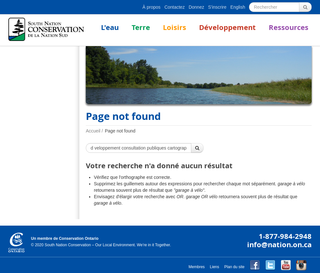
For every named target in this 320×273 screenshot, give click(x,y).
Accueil (93, 130)
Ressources (288, 27)
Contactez (175, 7)
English (237, 7)
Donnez (196, 7)
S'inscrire (217, 7)
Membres (197, 267)
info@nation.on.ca (279, 244)
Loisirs (174, 27)
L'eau (110, 27)
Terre (141, 27)
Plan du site (234, 267)
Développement (227, 27)
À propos (152, 7)
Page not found (120, 130)
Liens (214, 267)
